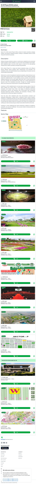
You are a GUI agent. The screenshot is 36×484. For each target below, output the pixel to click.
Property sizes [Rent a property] (3, 461)
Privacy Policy (3, 482)
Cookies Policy (14, 482)
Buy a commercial (4, 458)
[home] (2, 437)
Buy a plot (2, 456)
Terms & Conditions (9, 482)
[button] (34, 1)
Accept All (15, 479)
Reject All (10, 479)
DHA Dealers (20, 456)
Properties (2, 453)
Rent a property (3, 459)
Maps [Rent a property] (2, 466)
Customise (6, 479)
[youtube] (6, 443)
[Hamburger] (1, 1)
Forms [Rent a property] (2, 464)
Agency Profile (3, 47)
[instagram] (2, 443)
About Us (19, 453)
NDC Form (20, 458)
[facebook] (4, 443)
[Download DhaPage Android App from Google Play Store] (5, 448)
